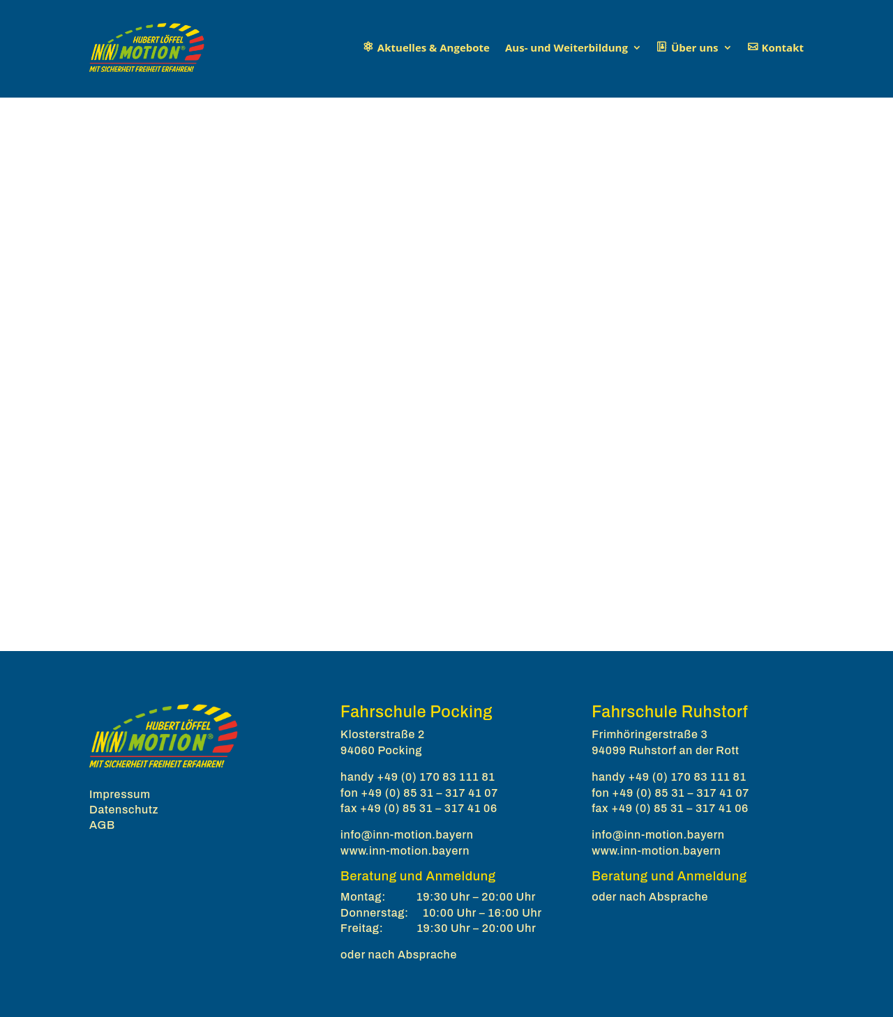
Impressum (120, 794)
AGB (102, 825)
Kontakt (783, 47)
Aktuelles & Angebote (433, 47)
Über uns (695, 47)
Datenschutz (123, 810)
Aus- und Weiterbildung (566, 47)
